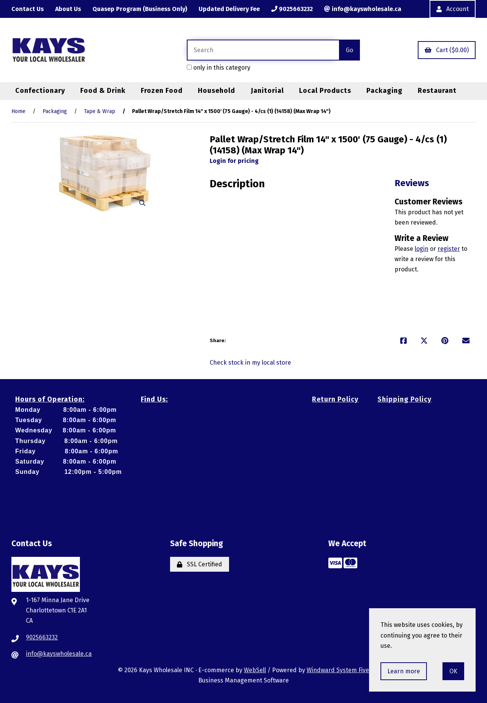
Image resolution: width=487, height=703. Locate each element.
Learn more (403, 671)
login (421, 248)
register (449, 248)
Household (216, 90)
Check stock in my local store (250, 362)
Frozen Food (162, 90)
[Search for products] (263, 50)
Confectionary (40, 90)
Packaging (384, 90)
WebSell (255, 670)
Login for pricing (234, 160)
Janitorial (267, 90)
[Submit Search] (349, 50)
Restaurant (437, 90)
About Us (68, 9)
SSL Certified (199, 564)
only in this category (218, 67)
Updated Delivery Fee (229, 9)
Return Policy (335, 399)
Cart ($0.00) (447, 50)
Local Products (325, 90)
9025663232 (292, 9)
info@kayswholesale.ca (362, 9)
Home (18, 111)
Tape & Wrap (99, 111)
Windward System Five (338, 670)
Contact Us (27, 9)
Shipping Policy (404, 399)
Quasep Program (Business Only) (139, 9)
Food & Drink (103, 90)
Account (452, 9)
